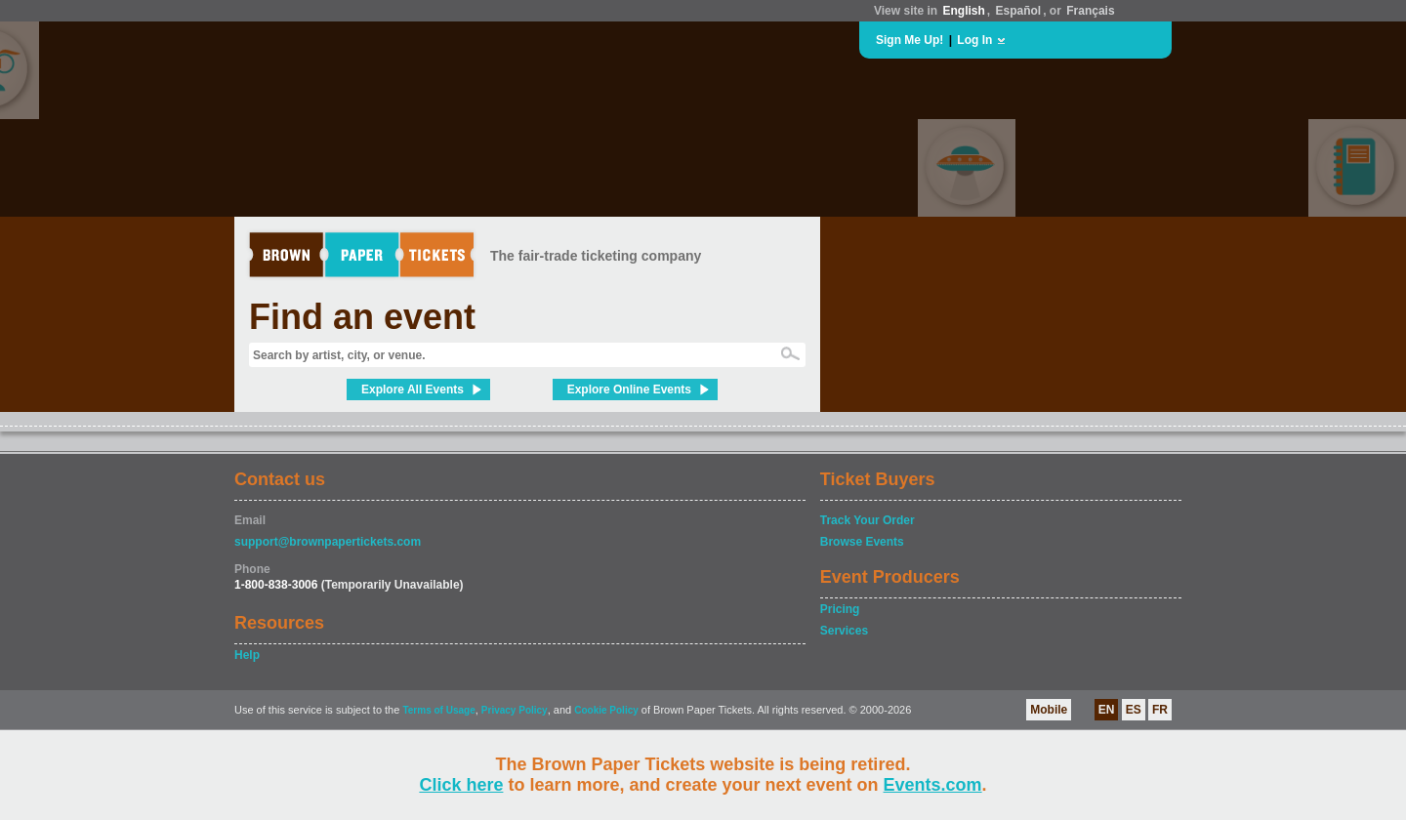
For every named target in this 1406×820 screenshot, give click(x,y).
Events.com (933, 785)
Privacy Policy (514, 710)
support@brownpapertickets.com (327, 542)
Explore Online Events (629, 389)
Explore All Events (412, 389)
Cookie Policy (606, 710)
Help (247, 655)
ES (1133, 710)
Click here (461, 785)
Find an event (362, 317)
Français (1090, 11)
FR (1160, 710)
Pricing (840, 609)
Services (844, 630)
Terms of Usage (438, 710)
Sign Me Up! (909, 40)
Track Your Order (867, 520)
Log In (974, 40)
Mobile (1048, 710)
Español (1019, 11)
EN (1106, 710)
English (963, 11)
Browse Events (862, 542)
